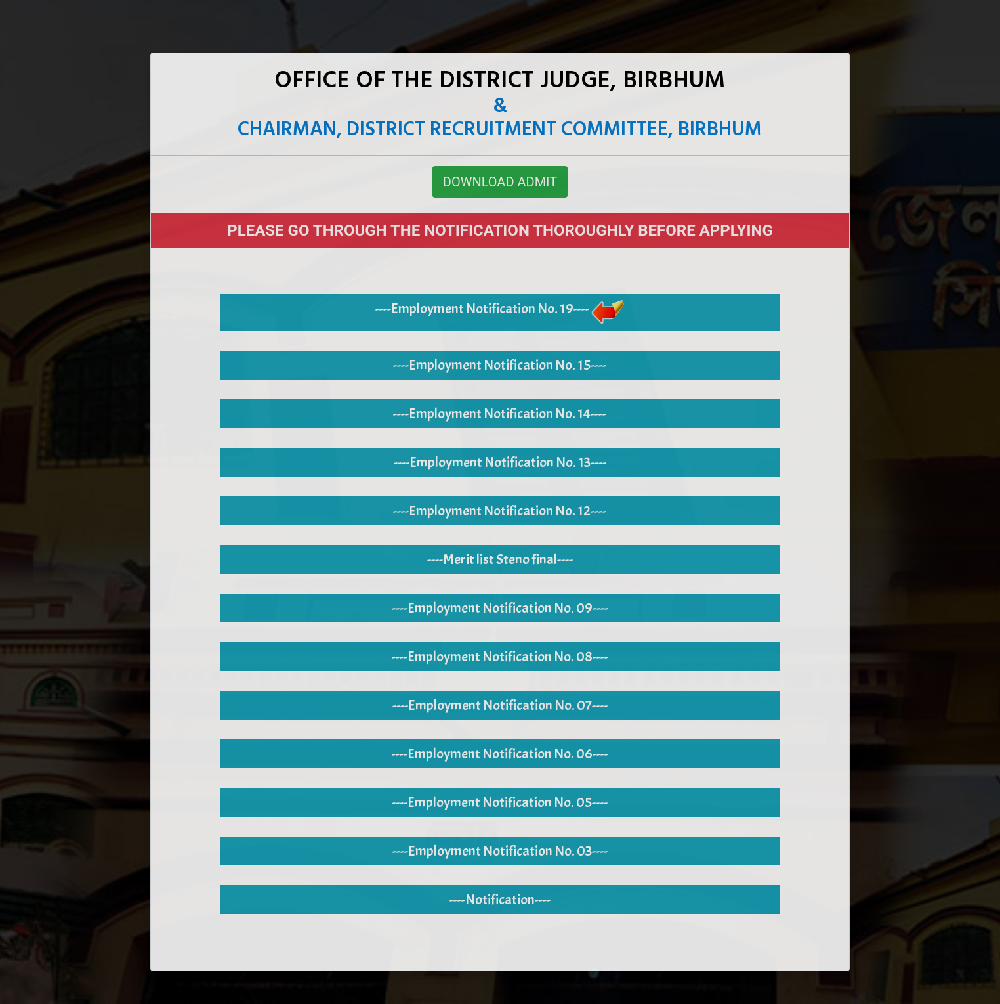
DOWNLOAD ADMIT (500, 182)
